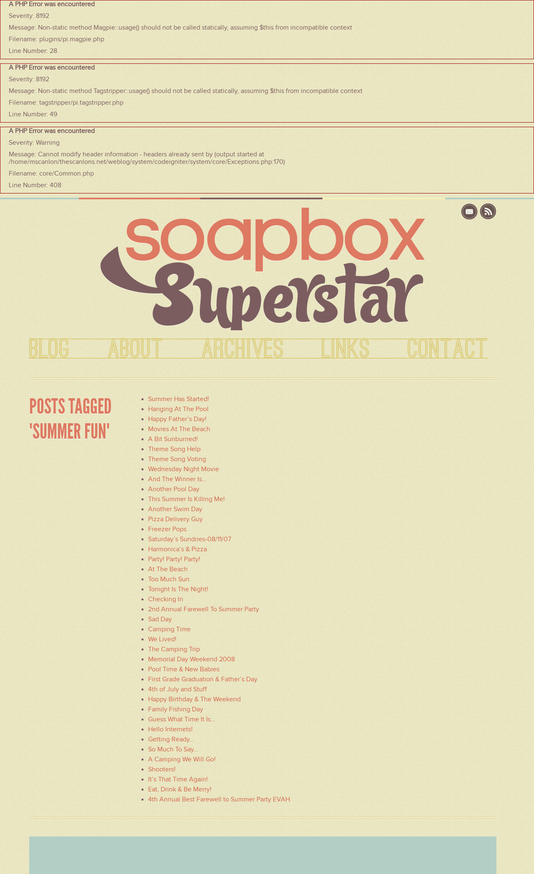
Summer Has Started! (178, 399)
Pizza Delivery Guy (175, 519)
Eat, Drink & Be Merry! (180, 789)
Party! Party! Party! (174, 559)
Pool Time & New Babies (183, 669)
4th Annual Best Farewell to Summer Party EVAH (219, 799)
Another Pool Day (173, 489)
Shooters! (162, 769)
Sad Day (160, 619)
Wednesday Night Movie (183, 469)
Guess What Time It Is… (181, 719)
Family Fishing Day (175, 709)
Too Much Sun (168, 579)
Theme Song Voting (177, 459)
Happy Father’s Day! (177, 419)
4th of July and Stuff (177, 689)
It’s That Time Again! (178, 779)
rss (488, 211)
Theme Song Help (174, 449)
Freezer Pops (167, 529)
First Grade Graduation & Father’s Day (202, 679)
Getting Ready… (171, 739)
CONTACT (448, 349)
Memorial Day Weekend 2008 (191, 659)
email (470, 211)
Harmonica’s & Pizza (177, 549)
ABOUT (136, 349)
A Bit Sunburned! (173, 439)
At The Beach (168, 569)
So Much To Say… (173, 749)
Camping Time (169, 629)
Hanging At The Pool (178, 409)
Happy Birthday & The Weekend (194, 699)
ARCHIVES (243, 349)
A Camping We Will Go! (182, 759)
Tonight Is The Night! (178, 589)
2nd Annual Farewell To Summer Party (203, 609)
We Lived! (162, 639)
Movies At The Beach (179, 429)
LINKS (346, 349)
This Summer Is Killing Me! (186, 499)
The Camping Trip (174, 649)
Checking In (165, 599)
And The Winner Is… (177, 479)
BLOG (49, 349)
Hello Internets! (170, 729)
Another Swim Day (175, 509)
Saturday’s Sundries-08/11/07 (189, 539)
